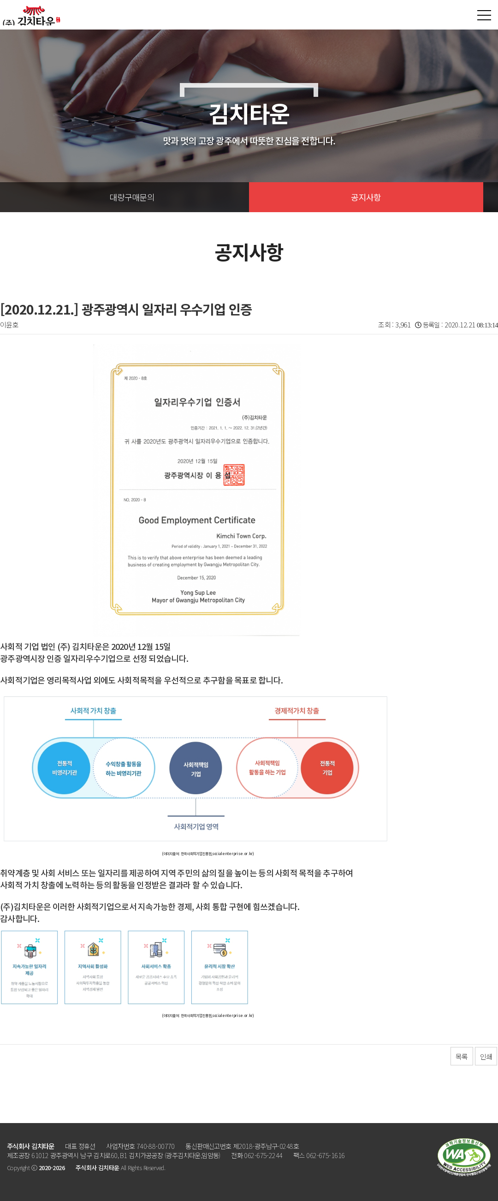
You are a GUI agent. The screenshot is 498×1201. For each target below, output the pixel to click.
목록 (462, 1056)
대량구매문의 (131, 197)
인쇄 (486, 1056)
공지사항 (366, 197)
